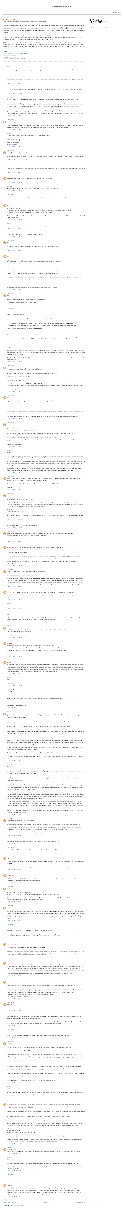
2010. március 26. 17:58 (14, 236)
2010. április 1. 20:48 (14, 1060)
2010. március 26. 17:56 (14, 228)
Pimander (9, 660)
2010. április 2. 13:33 (14, 1153)
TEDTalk (63, 89)
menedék (23, 58)
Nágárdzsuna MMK (19, 338)
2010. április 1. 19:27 (14, 975)
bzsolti (8, 960)
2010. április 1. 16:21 (14, 835)
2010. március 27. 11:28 (14, 391)
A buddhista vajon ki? (10, 19)
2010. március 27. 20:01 (14, 527)
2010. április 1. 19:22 (14, 938)
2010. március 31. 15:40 (14, 656)
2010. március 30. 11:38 (14, 565)
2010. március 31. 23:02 (14, 685)
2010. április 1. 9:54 (13, 760)
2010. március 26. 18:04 (14, 263)
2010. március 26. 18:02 (14, 250)
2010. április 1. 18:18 (14, 852)
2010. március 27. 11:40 (14, 405)
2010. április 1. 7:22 (13, 707)
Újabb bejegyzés (81, 1202)
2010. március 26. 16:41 (14, 129)
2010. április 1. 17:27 (14, 843)
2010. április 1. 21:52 (14, 1082)
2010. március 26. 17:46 (14, 190)
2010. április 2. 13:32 (14, 1143)
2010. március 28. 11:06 (14, 541)
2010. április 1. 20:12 (14, 1025)
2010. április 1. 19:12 (14, 920)
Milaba (8, 545)
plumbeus (9, 119)
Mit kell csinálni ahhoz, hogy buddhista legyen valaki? (16, 53)
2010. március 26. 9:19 (14, 115)
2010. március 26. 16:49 (14, 146)
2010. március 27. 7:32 (14, 305)
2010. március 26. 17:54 (14, 199)
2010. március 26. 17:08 (14, 172)
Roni (8, 66)
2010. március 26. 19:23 (14, 289)
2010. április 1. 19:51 (14, 1010)
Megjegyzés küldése (8, 1199)
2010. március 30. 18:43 (14, 599)
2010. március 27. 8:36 (14, 341)
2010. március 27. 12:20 (14, 446)
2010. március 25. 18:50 (14, 73)
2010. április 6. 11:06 (14, 1196)
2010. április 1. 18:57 (14, 882)
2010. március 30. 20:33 (14, 621)
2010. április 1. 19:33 (14, 998)
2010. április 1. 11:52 (14, 814)
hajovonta (9, 165)
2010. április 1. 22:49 (14, 1098)
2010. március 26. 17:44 (14, 182)
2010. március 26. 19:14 (14, 281)
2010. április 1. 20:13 (14, 1037)
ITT (20, 525)
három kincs (17, 58)
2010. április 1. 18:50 (14, 869)
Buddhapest (62, 6)
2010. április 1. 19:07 (14, 901)
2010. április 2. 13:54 (14, 1170)
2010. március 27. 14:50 (14, 489)
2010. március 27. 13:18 (14, 472)
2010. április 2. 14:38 (14, 1179)
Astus (8, 76)
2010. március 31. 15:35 (14, 637)
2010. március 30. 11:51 (14, 586)
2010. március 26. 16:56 (14, 162)
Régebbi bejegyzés (8, 1202)
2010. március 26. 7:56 (14, 93)
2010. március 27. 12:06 (14, 418)
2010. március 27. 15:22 (14, 519)
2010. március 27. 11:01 (14, 361)
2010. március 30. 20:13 (14, 608)
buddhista (10, 58)
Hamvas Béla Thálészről (18, 606)
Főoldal (45, 1202)
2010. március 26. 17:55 (14, 219)
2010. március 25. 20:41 (14, 83)
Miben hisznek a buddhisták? (10, 55)
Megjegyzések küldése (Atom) (17, 1205)
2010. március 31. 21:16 (14, 673)
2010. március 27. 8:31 (14, 331)
